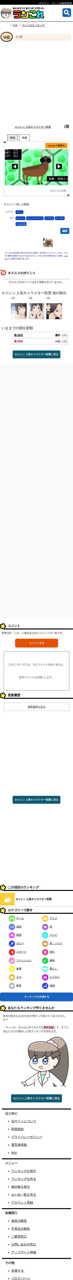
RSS (14, 1152)
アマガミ (49, 218)
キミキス (60, 218)
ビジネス (51, 977)
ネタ (15, 977)
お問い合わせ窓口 (23, 1244)
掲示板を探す (20, 1186)
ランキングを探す (23, 1171)
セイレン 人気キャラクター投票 (33, 126)
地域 (48, 985)
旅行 (48, 951)
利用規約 (17, 1129)
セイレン (20, 218)
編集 (64, 230)
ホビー (16, 943)
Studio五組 (21, 224)
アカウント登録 (22, 1202)
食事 (15, 968)
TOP (15, 25)
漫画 (15, 926)
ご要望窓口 (19, 1236)
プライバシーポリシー (26, 1137)
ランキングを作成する (36, 996)
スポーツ (17, 951)
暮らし (49, 968)
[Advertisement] (36, 83)
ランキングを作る (23, 1179)
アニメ (19, 212)
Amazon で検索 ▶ (56, 145)
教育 (15, 985)
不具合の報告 (20, 1228)
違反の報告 (19, 1221)
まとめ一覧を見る (23, 1194)
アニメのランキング (33, 25)
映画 (15, 934)
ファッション (20, 960)
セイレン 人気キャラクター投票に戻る (36, 354)
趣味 (48, 960)
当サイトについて (23, 1121)
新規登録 (49, 1027)
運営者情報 (19, 1145)
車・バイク (52, 943)
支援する (17, 1270)
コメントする (36, 642)
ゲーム (16, 918)
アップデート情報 (23, 1252)
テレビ (49, 934)
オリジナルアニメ (35, 218)
